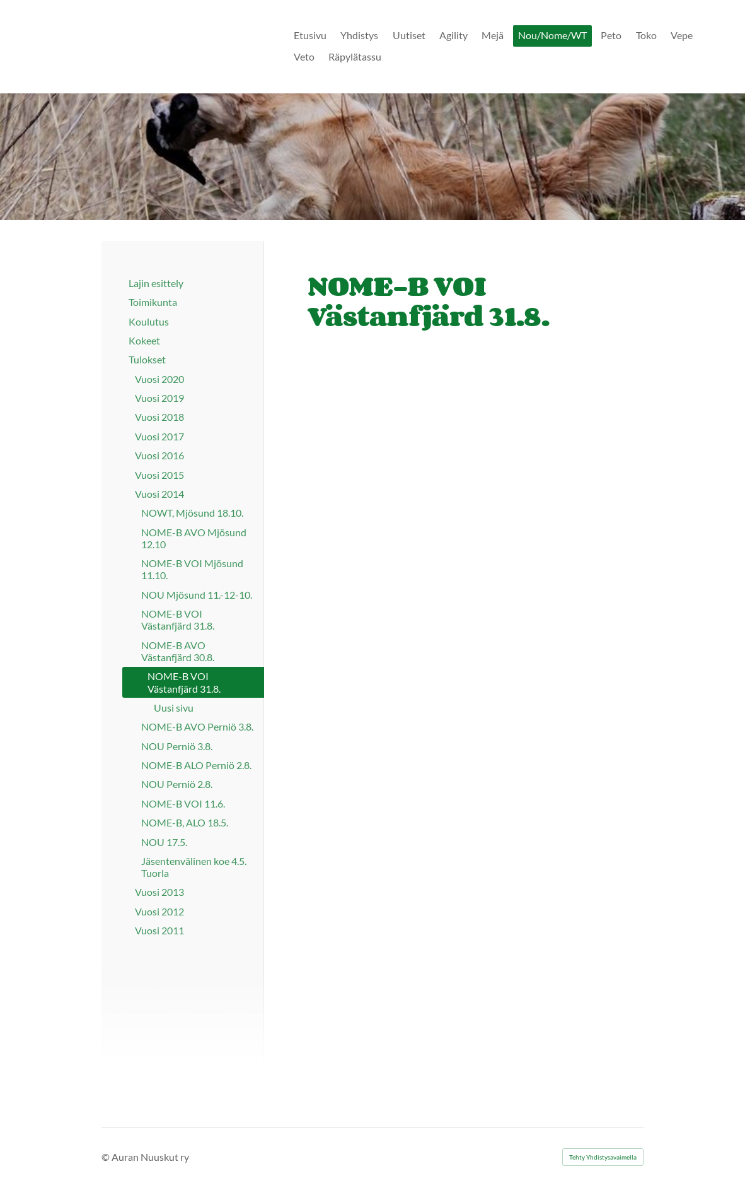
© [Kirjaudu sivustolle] (106, 1157)
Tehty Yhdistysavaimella (603, 1157)
